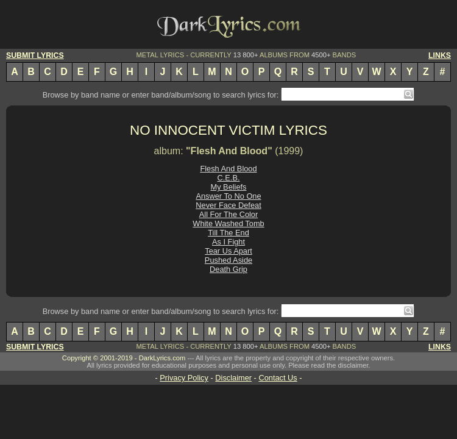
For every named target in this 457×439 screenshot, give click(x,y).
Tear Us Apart (228, 250)
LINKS (439, 55)
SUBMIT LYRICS (35, 55)
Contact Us (277, 377)
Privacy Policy (184, 377)
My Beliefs (228, 186)
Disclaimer (233, 377)
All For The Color (228, 214)
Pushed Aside (228, 260)
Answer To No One (228, 196)
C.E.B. (229, 177)
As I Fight (228, 241)
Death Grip (228, 269)
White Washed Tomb (228, 223)
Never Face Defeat (228, 205)
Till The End (228, 232)
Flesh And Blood (228, 168)
